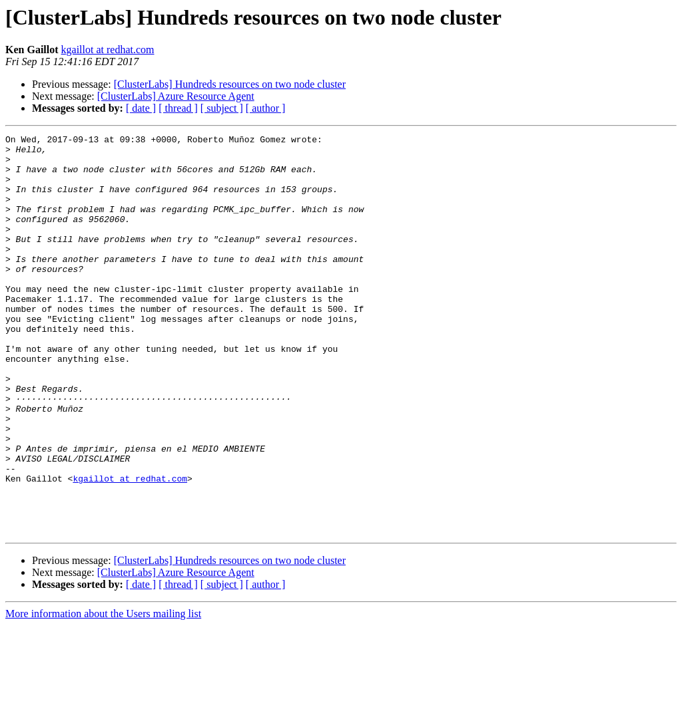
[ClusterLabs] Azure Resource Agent (175, 96)
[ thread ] (178, 108)
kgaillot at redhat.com (108, 49)
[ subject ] (221, 108)
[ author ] (266, 108)
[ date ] (141, 108)
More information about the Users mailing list (103, 693)
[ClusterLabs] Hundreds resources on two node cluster (230, 84)
